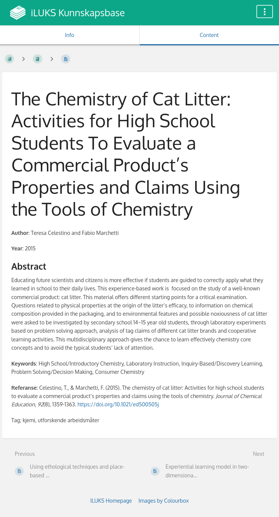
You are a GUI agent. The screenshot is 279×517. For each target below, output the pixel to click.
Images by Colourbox (164, 500)
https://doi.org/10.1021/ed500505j (118, 404)
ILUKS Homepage (111, 500)
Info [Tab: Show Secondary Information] (69, 35)
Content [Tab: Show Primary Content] (209, 35)
